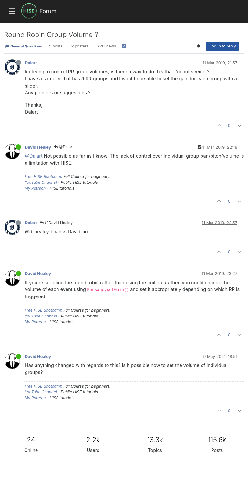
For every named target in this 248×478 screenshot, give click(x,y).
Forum (47, 11)
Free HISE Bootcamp (43, 176)
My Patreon (35, 188)
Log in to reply (222, 46)
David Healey (38, 147)
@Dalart (64, 146)
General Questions (23, 46)
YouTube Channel (41, 182)
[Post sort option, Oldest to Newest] (198, 46)
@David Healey (56, 222)
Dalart (31, 62)
